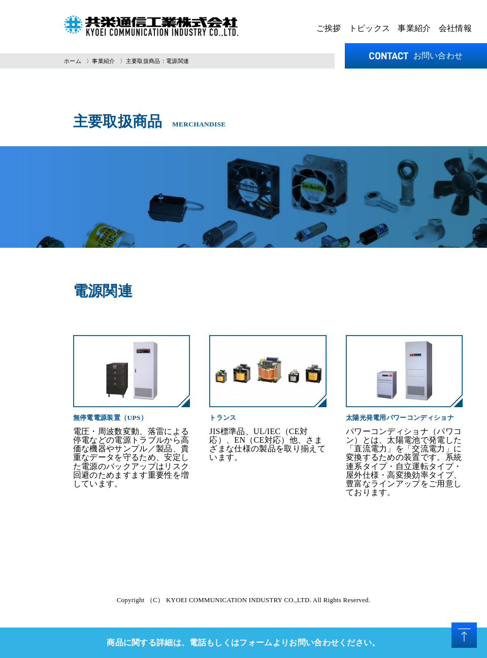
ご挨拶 (328, 28)
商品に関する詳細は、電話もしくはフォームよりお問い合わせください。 (243, 642)
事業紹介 (414, 28)
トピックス (370, 28)
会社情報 (455, 28)
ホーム (72, 61)
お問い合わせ (416, 55)
